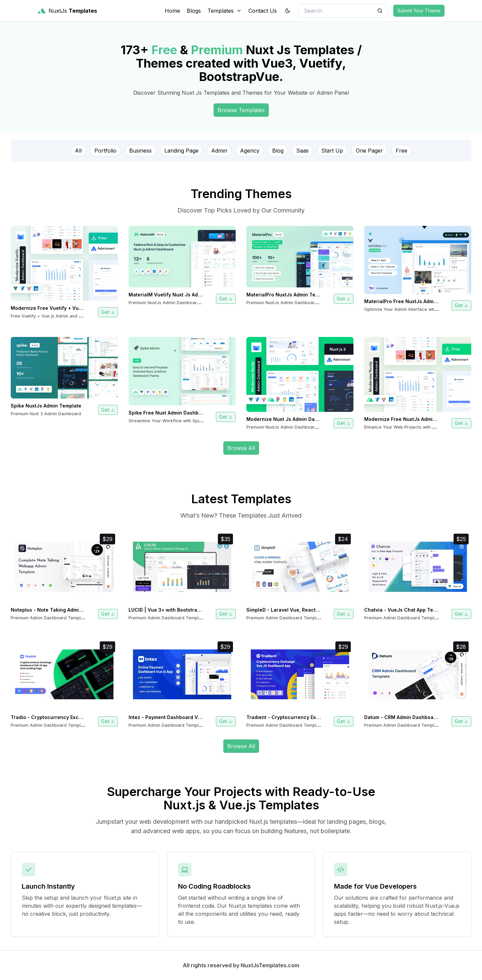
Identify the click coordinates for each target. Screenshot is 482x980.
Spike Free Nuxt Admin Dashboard (169, 413)
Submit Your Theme (418, 10)
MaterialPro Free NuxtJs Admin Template (412, 301)
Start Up (332, 150)
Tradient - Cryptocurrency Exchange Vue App (300, 717)
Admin (219, 150)
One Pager (369, 150)
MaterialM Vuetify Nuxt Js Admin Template (179, 294)
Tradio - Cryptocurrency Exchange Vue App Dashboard (76, 717)
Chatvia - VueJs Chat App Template (406, 610)
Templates (225, 10)
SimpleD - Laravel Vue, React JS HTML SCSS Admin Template (319, 610)
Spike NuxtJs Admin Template (46, 406)
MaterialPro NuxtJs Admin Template (288, 294)
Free (401, 150)
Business (140, 150)
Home (172, 10)
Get (108, 312)
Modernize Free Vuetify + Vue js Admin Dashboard (70, 308)
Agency (249, 150)
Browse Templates (241, 110)
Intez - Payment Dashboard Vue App (171, 717)
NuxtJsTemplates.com (270, 965)
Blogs (194, 10)
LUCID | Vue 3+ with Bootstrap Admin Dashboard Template (198, 610)
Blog (278, 150)
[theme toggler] (287, 10)
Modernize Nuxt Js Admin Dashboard (290, 419)
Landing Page (181, 150)
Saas (302, 150)
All (78, 150)
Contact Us (262, 10)
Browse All (241, 448)
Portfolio (105, 150)
